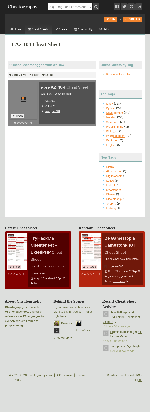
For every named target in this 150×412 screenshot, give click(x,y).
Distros (110, 194)
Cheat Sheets (38, 29)
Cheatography (14, 307)
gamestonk (127, 276)
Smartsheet (113, 190)
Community (83, 29)
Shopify (111, 203)
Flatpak (111, 185)
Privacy (16, 379)
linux (37, 283)
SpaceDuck (83, 330)
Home (15, 29)
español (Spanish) (118, 281)
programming (14, 325)
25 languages (31, 316)
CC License (64, 375)
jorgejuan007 (115, 266)
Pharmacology (115, 135)
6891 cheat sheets (17, 311)
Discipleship (114, 199)
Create (61, 29)
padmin (114, 331)
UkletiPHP (40, 273)
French (30, 321)
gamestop (113, 276)
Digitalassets (114, 176)
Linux (109, 103)
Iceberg (111, 208)
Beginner (112, 140)
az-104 (56, 111)
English (111, 145)
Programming (114, 126)
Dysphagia (133, 346)
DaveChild (67, 323)
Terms (81, 375)
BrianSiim (50, 101)
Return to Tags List (118, 74)
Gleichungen (114, 171)
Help (104, 29)
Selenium (112, 122)
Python (110, 108)
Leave (110, 180)
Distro (110, 167)
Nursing (111, 117)
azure (48, 111)
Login (110, 19)
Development (114, 112)
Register (132, 19)
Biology (111, 131)
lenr (112, 346)
